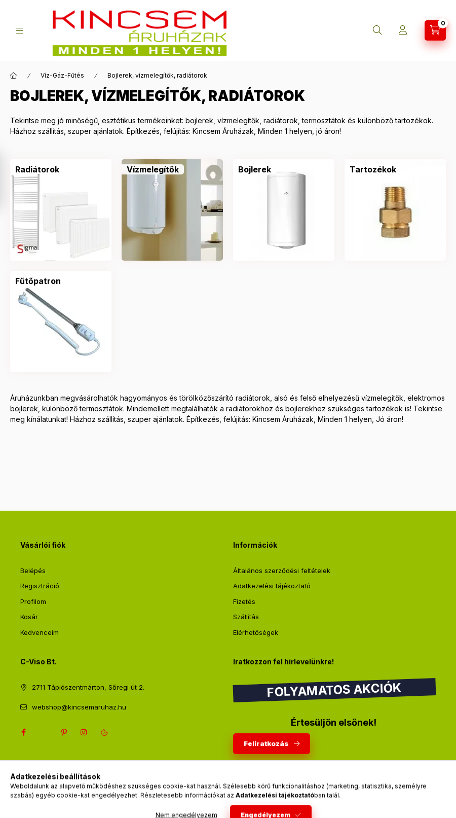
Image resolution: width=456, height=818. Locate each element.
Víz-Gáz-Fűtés (62, 75)
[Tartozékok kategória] (373, 169)
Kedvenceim (39, 632)
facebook (23, 732)
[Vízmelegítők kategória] (153, 169)
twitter (43, 732)
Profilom (33, 601)
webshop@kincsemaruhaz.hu (79, 707)
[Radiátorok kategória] (37, 169)
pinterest (64, 732)
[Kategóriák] (19, 30)
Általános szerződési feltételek (281, 570)
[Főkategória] (13, 75)
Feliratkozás (266, 743)
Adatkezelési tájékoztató (272, 586)
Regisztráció (39, 586)
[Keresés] (377, 30)
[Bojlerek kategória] (254, 169)
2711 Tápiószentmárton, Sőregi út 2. (88, 687)
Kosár (29, 617)
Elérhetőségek (255, 632)
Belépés (33, 570)
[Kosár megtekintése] (435, 30)
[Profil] (403, 30)
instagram (84, 732)
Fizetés (244, 601)
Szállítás (246, 617)
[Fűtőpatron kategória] (38, 281)
